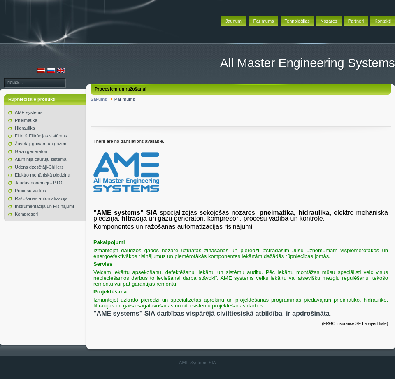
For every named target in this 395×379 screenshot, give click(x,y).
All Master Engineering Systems (307, 63)
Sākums (99, 99)
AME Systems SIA (197, 362)
